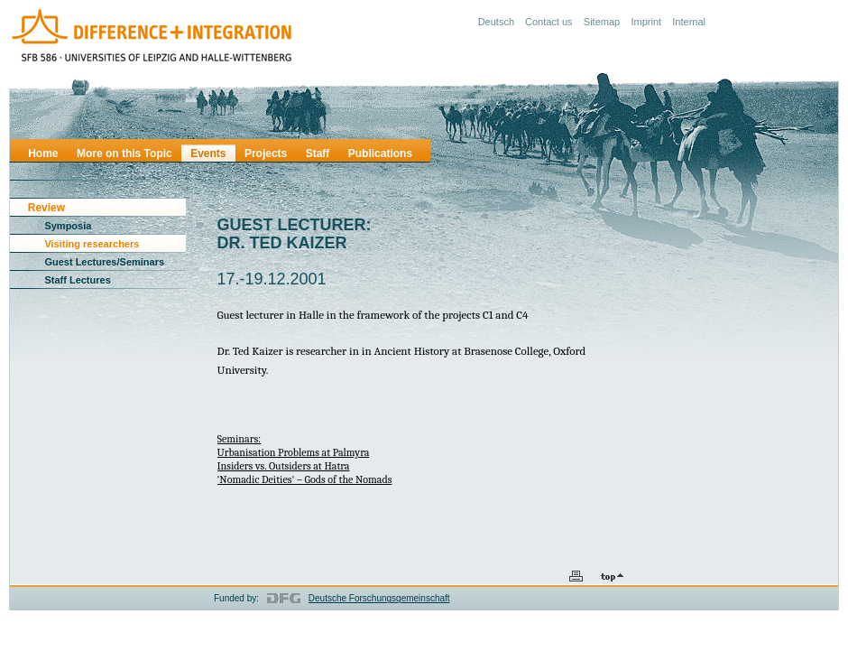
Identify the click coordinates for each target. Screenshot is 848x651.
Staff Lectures (77, 279)
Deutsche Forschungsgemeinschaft (379, 598)
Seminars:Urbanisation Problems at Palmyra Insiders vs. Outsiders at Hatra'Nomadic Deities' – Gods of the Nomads (304, 459)
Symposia (67, 225)
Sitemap (602, 21)
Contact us (549, 21)
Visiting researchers (91, 243)
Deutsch (496, 21)
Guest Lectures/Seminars (104, 261)
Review (46, 207)
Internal (688, 21)
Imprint (646, 21)
